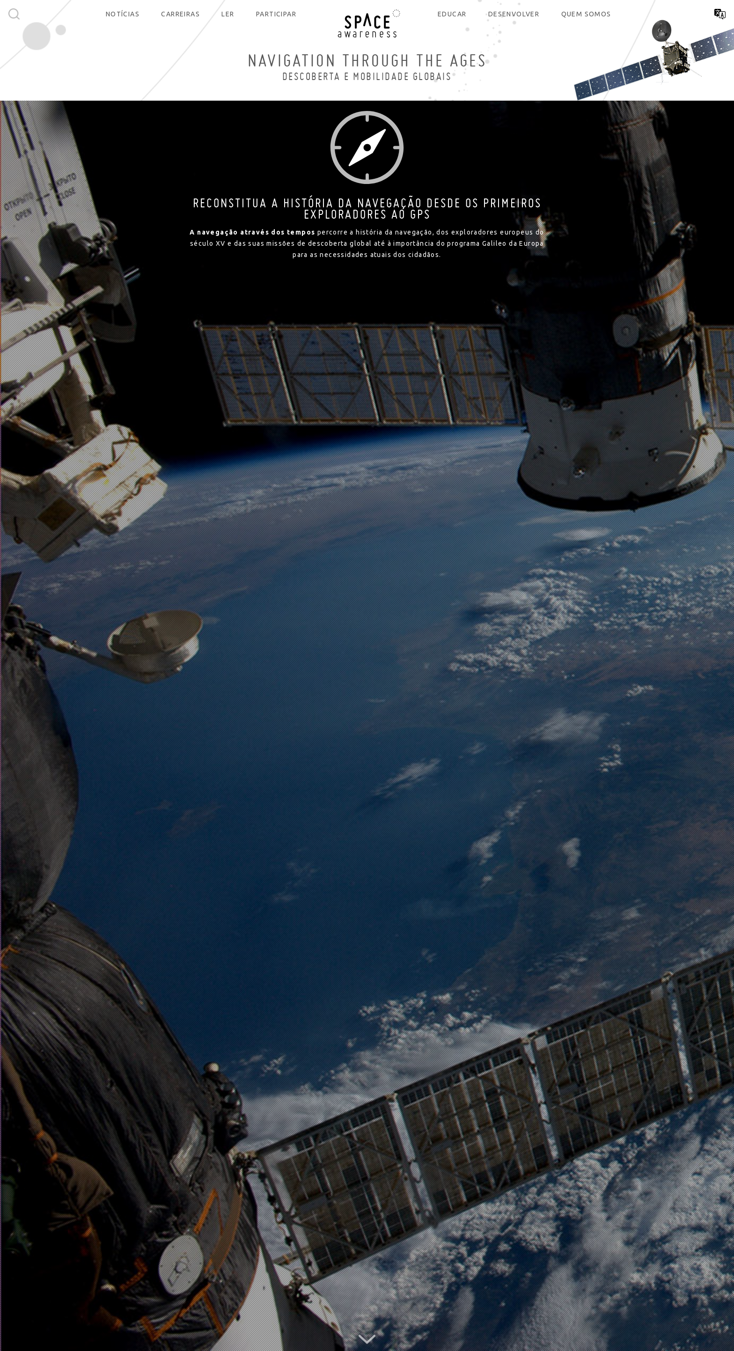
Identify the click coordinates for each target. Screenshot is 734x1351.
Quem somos (586, 14)
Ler (227, 14)
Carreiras (180, 14)
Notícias (122, 14)
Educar (452, 14)
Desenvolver (513, 14)
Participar (276, 14)
